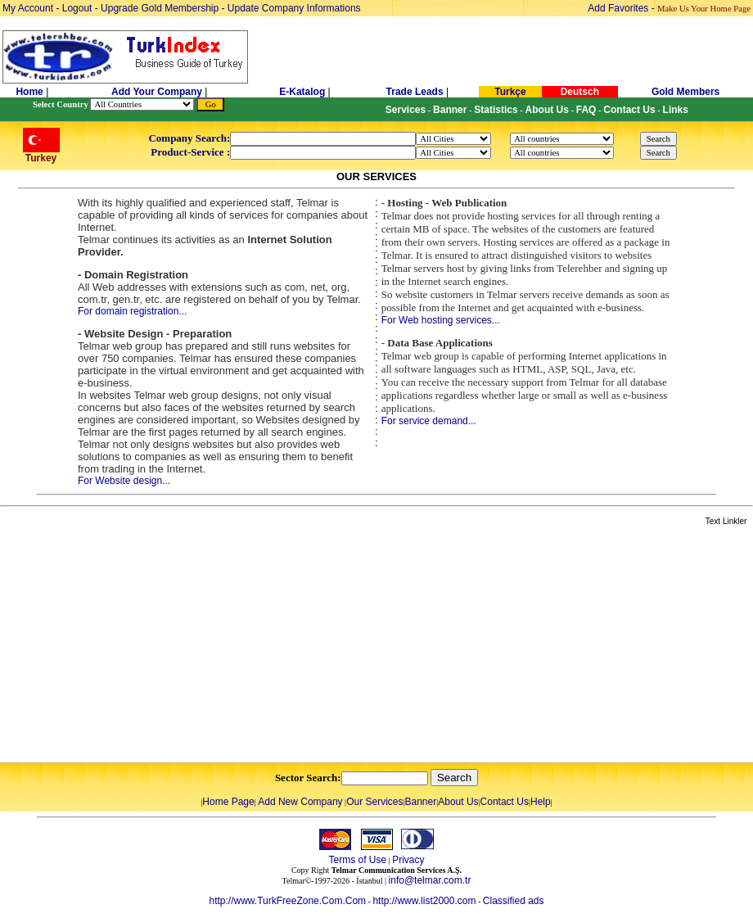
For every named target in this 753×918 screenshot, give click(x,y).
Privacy (408, 860)
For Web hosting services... (440, 320)
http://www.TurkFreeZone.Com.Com (287, 901)
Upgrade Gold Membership (161, 8)
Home (31, 91)
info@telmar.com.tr (430, 880)
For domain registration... (132, 311)
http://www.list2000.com (424, 901)
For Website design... (124, 480)
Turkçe (509, 91)
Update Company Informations (294, 8)
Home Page (228, 801)
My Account (29, 8)
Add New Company (300, 801)
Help (540, 801)
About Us (458, 801)
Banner (421, 801)
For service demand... (428, 421)
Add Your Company (158, 91)
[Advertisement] (194, 645)
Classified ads (513, 901)
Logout (77, 8)
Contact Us (504, 801)
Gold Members (685, 91)
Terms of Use (357, 860)
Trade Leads (415, 91)
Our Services (374, 801)
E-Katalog (302, 91)
